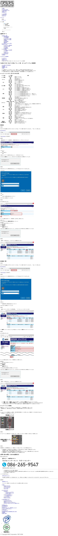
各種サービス (4, 11)
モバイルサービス (5, 490)
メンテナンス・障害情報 (4, 56)
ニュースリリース (5, 510)
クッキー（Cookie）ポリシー (7, 508)
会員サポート (4, 12)
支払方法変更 (6, 41)
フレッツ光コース (7, 487)
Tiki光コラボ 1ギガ (7, 485)
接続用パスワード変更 (7, 39)
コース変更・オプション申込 (7, 43)
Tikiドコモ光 (6, 488)
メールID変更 (6, 37)
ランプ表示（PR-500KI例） (6, 65)
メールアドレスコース (7, 500)
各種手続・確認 (4, 35)
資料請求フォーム (5, 481)
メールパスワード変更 (7, 38)
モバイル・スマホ (5, 9)
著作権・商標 (4, 513)
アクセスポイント (5, 53)
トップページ (4, 58)
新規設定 (3, 66)
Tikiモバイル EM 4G (7, 497)
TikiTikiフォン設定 (7, 46)
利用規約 (3, 54)
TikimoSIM (5, 491)
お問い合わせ (4, 509)
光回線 (3, 8)
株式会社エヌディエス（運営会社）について (9, 507)
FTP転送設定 (6, 48)
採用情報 (3, 512)
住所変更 (5, 40)
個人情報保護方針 (5, 505)
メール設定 (6, 47)
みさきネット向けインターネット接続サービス (11, 503)
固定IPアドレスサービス (8, 501)
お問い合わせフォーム (5, 475)
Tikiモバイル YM (6, 496)
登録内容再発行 (6, 36)
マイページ (2, 17)
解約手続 (5, 42)
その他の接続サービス (5, 10)
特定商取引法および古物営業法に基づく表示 (9, 511)
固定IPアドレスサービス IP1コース (9, 502)
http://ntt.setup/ (3, 136)
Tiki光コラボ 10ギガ (7, 486)
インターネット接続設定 (8, 45)
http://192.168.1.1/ (3, 130)
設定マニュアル (4, 44)
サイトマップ (4, 506)
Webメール (4, 15)
